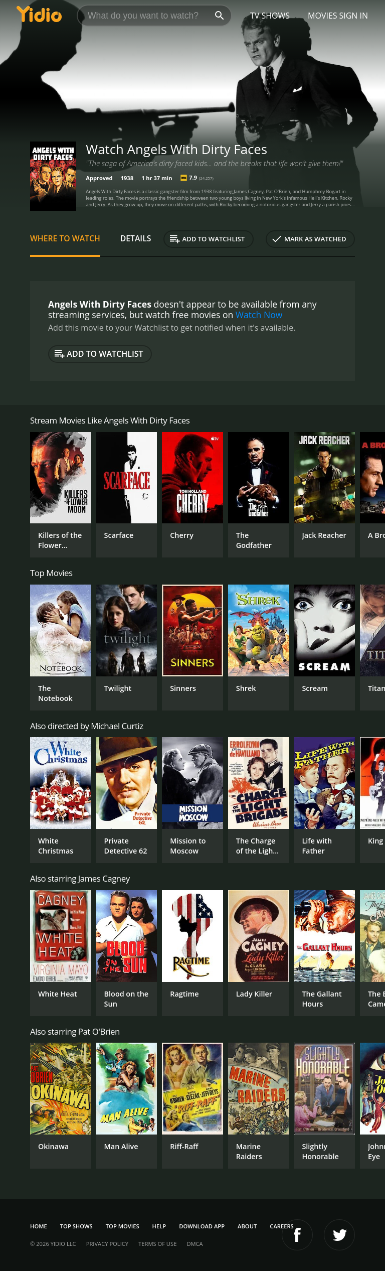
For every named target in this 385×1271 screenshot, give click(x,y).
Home (38, 1226)
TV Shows (270, 15)
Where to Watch (65, 238)
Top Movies (122, 1226)
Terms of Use (157, 1243)
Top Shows (76, 1226)
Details (135, 238)
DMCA (194, 1243)
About (247, 1226)
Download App (202, 1226)
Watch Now (259, 315)
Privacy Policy (107, 1243)
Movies (322, 15)
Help (159, 1226)
